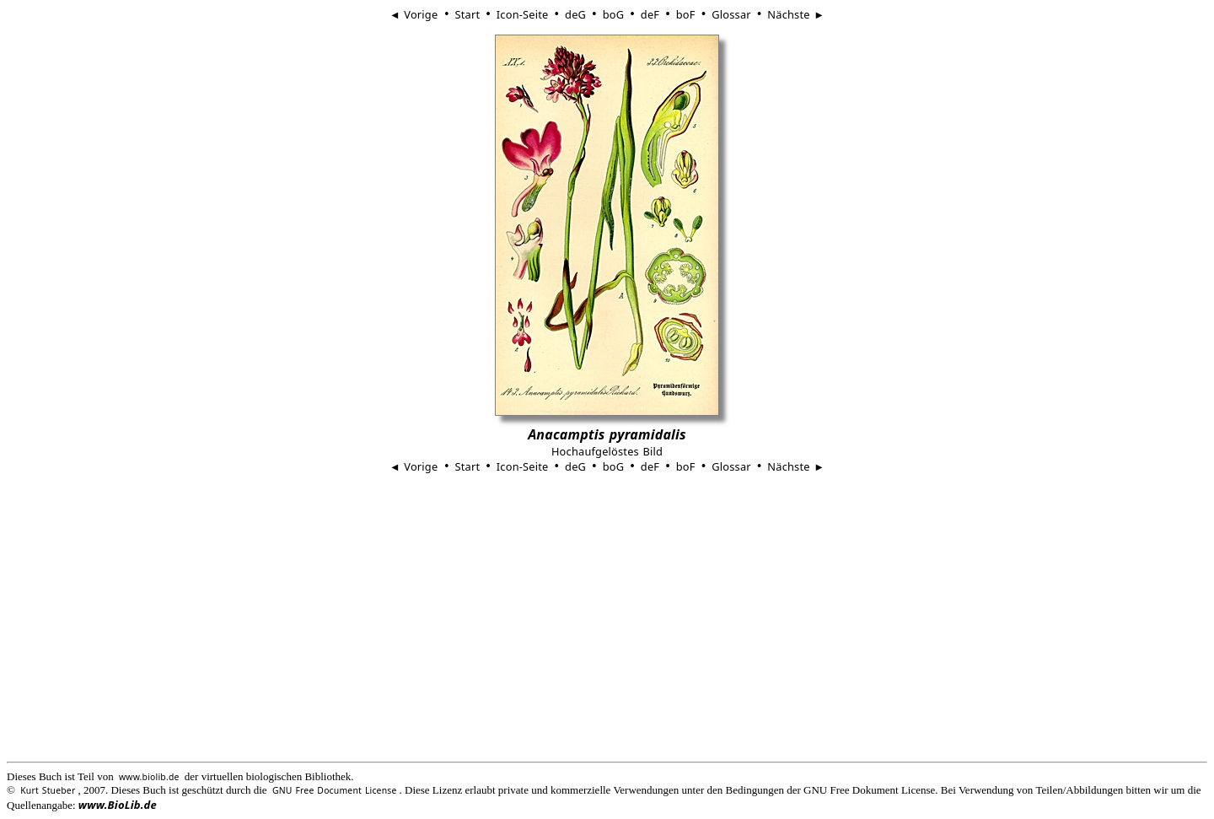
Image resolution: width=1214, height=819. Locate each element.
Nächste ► (796, 14)
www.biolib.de (149, 777)
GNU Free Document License (334, 790)
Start (467, 14)
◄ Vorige (415, 14)
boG (614, 14)
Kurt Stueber (47, 790)
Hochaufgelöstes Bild (607, 451)
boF (686, 14)
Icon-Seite (523, 14)
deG (575, 14)
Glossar (731, 14)
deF (650, 14)
